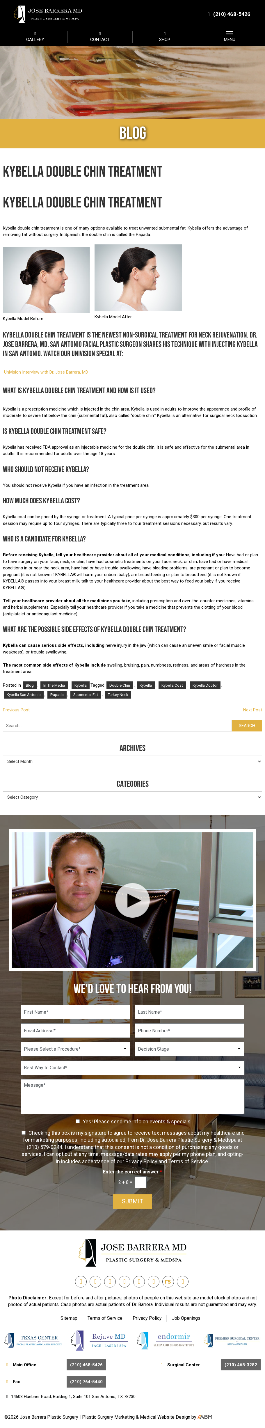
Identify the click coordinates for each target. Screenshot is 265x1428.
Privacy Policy (147, 1318)
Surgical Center (210, 1365)
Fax (55, 1382)
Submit (132, 1201)
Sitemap (69, 1318)
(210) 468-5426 (228, 14)
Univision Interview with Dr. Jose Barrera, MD (46, 372)
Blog (30, 685)
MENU (229, 36)
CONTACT (100, 36)
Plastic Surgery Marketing (109, 1417)
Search (247, 725)
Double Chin (119, 685)
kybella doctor (205, 685)
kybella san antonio (24, 694)
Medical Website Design (165, 1417)
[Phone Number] (189, 1030)
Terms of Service (105, 1318)
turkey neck (118, 694)
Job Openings (186, 1318)
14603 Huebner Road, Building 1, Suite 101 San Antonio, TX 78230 (70, 1396)
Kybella (80, 685)
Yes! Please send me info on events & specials (137, 1121)
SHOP (165, 36)
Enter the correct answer (132, 1172)
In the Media (54, 685)
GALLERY (35, 36)
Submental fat (85, 694)
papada (57, 694)
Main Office (55, 1365)
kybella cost (172, 685)
